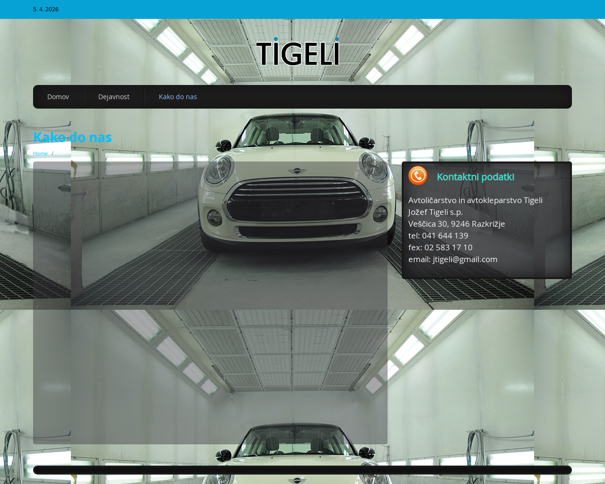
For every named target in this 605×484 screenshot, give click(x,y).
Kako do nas (178, 96)
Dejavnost (114, 96)
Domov (58, 96)
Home (40, 153)
